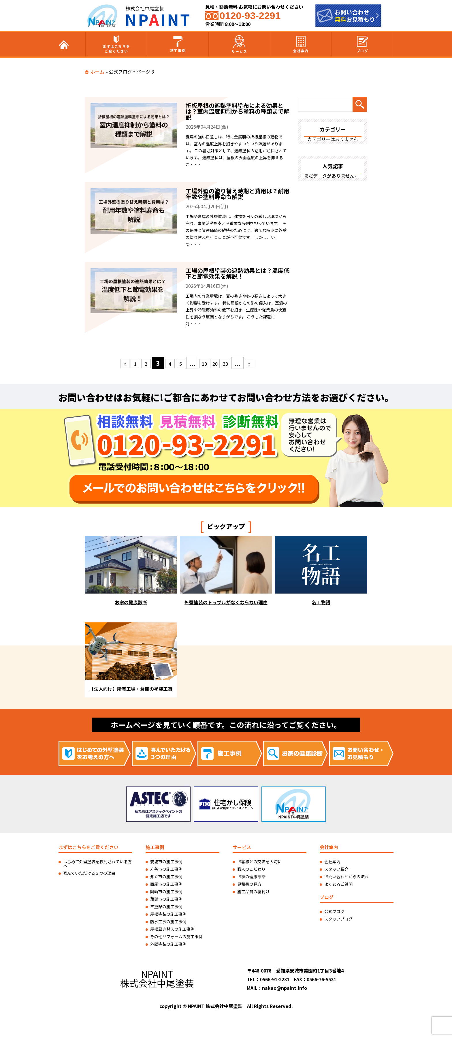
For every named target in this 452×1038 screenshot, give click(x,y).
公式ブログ (120, 71)
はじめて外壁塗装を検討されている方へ (97, 863)
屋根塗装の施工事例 (168, 914)
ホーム (97, 71)
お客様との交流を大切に (259, 861)
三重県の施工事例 (166, 906)
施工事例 (178, 44)
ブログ (362, 44)
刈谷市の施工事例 (166, 869)
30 (233, 362)
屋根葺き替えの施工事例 (172, 929)
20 (220, 362)
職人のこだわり (251, 869)
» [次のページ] (260, 362)
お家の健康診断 (251, 876)
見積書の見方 (249, 884)
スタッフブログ (338, 919)
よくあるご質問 (338, 884)
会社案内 (301, 44)
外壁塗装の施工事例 (168, 944)
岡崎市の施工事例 (166, 891)
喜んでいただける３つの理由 (89, 873)
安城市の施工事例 (166, 861)
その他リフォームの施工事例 (176, 936)
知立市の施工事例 (166, 876)
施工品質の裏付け (253, 891)
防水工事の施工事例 (168, 921)
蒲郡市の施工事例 (166, 899)
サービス (239, 44)
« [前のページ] (114, 362)
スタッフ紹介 (336, 869)
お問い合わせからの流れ (346, 876)
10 (207, 362)
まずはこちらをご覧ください (116, 44)
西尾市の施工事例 (166, 884)
